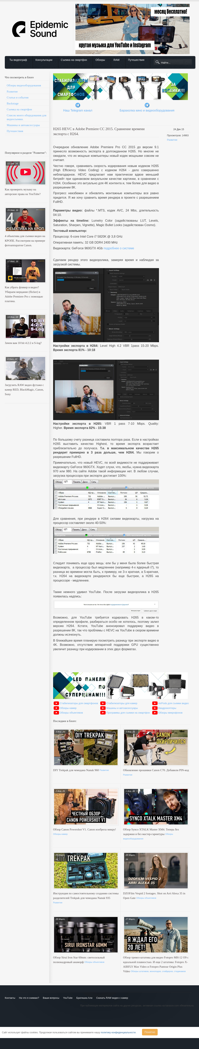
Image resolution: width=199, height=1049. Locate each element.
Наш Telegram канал (77, 110)
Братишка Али (84, 998)
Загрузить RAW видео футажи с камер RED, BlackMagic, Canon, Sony (24, 389)
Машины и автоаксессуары (23, 125)
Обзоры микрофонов (170, 712)
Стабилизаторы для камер (121, 703)
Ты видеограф (18, 60)
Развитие (12, 91)
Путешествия (136, 60)
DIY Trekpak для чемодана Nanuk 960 (76, 770)
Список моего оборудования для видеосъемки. (26, 117)
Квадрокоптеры (167, 708)
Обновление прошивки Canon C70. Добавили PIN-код (156, 770)
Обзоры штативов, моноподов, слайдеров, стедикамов (158, 971)
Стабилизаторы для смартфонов (79, 703)
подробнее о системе (119, 248)
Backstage (13, 103)
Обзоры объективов (71, 712)
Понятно (150, 1032)
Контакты (10, 998)
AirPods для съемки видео (173, 703)
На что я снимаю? (29, 998)
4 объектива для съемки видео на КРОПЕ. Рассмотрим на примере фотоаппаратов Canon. (25, 241)
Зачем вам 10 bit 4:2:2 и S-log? (23, 342)
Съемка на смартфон (74, 60)
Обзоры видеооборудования (24, 85)
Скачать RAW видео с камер (112, 998)
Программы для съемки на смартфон (128, 712)
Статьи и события (17, 97)
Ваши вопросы (51, 998)
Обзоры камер (68, 708)
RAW (117, 60)
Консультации (43, 60)
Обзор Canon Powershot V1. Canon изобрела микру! (84, 829)
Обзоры (100, 60)
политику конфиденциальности (118, 1032)
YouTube (68, 998)
